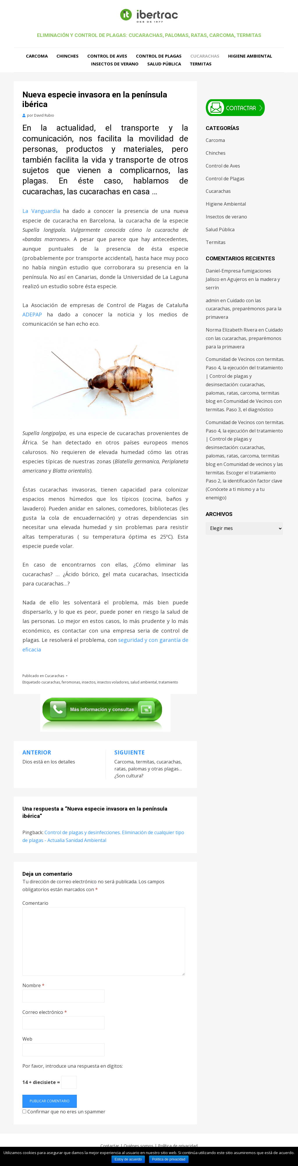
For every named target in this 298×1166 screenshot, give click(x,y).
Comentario (35, 903)
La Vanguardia (41, 211)
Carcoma (37, 56)
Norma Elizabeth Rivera (231, 330)
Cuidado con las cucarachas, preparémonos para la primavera (243, 309)
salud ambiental (143, 682)
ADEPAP (32, 314)
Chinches (67, 56)
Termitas (201, 64)
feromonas (71, 682)
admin (212, 300)
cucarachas (50, 682)
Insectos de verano (115, 64)
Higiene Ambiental (250, 56)
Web (27, 1039)
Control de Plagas (159, 56)
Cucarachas (204, 56)
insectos (88, 682)
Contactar (109, 1146)
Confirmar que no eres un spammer (63, 1112)
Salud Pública (164, 64)
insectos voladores (113, 682)
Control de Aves (107, 56)
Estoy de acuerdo (128, 1159)
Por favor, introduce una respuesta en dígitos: (72, 1066)
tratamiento (168, 682)
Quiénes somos (138, 1146)
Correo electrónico (44, 1012)
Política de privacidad (178, 1146)
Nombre (33, 985)
